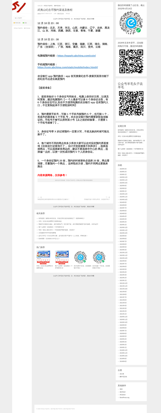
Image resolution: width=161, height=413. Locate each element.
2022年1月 (123, 280)
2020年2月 (123, 344)
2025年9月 (123, 185)
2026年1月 (123, 174)
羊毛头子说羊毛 (21, 6)
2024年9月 (123, 202)
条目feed (122, 392)
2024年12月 (123, 194)
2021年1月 (123, 314)
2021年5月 (123, 303)
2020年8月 (123, 328)
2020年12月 (123, 317)
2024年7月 (123, 208)
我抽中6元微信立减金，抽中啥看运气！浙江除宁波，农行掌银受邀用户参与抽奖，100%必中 (68, 224)
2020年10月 (123, 322)
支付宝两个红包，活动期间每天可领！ (82, 260)
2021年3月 (123, 308)
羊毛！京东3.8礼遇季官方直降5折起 (50, 221)
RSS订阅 (17, 23)
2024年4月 (123, 216)
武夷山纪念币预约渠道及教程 (55, 9)
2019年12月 (123, 350)
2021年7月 (123, 297)
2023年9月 (123, 236)
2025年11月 (123, 180)
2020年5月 (123, 336)
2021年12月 (123, 283)
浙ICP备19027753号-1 (57, 409)
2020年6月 (123, 333)
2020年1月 (123, 347)
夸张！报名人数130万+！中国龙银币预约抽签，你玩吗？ (57, 230)
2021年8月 (123, 294)
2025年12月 (123, 177)
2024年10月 (123, 199)
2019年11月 (123, 353)
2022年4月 (123, 272)
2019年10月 (123, 356)
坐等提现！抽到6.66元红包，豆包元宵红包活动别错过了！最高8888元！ (62, 218)
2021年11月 (123, 286)
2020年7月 (123, 330)
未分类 (122, 374)
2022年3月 (123, 275)
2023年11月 (123, 230)
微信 (25, 23)
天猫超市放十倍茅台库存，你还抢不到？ (97, 199)
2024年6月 (123, 211)
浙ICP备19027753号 (69, 409)
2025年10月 (123, 183)
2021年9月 (123, 291)
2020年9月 (123, 325)
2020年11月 (123, 319)
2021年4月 (123, 305)
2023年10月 (123, 233)
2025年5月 (123, 188)
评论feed (122, 395)
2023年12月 (123, 227)
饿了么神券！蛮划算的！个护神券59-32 (51, 227)
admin (39, 13)
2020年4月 (123, 339)
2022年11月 (123, 255)
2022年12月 (123, 252)
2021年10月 (123, 289)
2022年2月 (123, 277)
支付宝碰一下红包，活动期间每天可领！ (101, 260)
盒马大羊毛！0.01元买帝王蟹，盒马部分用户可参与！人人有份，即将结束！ (63, 236)
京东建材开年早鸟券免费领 (47, 233)
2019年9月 (123, 358)
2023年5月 (123, 247)
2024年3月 (123, 219)
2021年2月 (123, 311)
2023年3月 (123, 250)
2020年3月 (123, 342)
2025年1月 (123, 191)
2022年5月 (123, 269)
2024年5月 (123, 213)
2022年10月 (123, 258)
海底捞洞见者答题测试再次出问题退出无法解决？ (53, 199)
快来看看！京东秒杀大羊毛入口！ (49, 238)
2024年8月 (123, 205)
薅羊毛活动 (27, 28)
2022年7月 (123, 264)
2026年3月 (123, 169)
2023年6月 (123, 244)
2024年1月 (123, 224)
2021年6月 (123, 300)
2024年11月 (123, 197)
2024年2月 (123, 222)
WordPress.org (124, 397)
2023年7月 (123, 241)
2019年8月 (123, 361)
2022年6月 (123, 266)
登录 (121, 389)
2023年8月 (123, 238)
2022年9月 (123, 261)
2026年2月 (123, 171)
